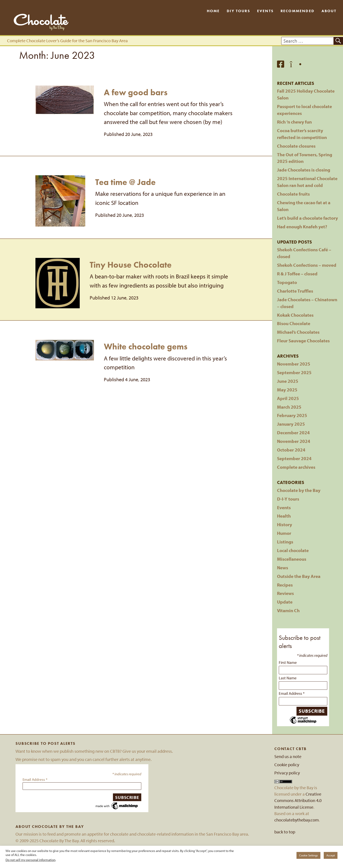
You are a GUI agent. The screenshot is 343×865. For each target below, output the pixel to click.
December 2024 (293, 432)
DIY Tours (238, 10)
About (329, 10)
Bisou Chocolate (293, 323)
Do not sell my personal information (30, 860)
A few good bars (135, 92)
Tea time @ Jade (125, 182)
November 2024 (293, 441)
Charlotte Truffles (295, 291)
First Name (288, 662)
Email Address (291, 693)
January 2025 (291, 424)
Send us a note (287, 756)
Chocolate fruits (293, 194)
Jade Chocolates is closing (303, 170)
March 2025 (289, 407)
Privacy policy (287, 772)
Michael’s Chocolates (298, 332)
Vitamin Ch (288, 610)
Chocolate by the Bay (298, 490)
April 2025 (288, 398)
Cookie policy (286, 764)
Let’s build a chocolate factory (307, 218)
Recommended (297, 10)
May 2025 (287, 389)
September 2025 (294, 372)
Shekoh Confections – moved (306, 265)
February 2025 (292, 415)
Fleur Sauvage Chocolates (303, 340)
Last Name (287, 677)
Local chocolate (293, 550)
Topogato (287, 282)
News (282, 567)
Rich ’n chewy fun (294, 122)
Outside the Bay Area (298, 576)
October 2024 (291, 450)
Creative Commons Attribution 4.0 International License (298, 800)
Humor (284, 533)
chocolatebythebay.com (296, 820)
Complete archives (296, 467)
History (284, 524)
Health (284, 516)
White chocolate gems (145, 346)
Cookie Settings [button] (308, 855)
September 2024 (294, 458)
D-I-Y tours (288, 499)
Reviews (285, 593)
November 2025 (293, 364)
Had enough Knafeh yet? (302, 226)
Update (285, 602)
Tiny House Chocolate (131, 264)
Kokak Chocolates (295, 315)
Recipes (285, 585)
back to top (284, 832)
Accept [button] (330, 855)
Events (265, 10)
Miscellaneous (291, 559)
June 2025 (287, 381)
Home (213, 10)
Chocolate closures (296, 146)
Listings (285, 542)
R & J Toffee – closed (297, 273)
